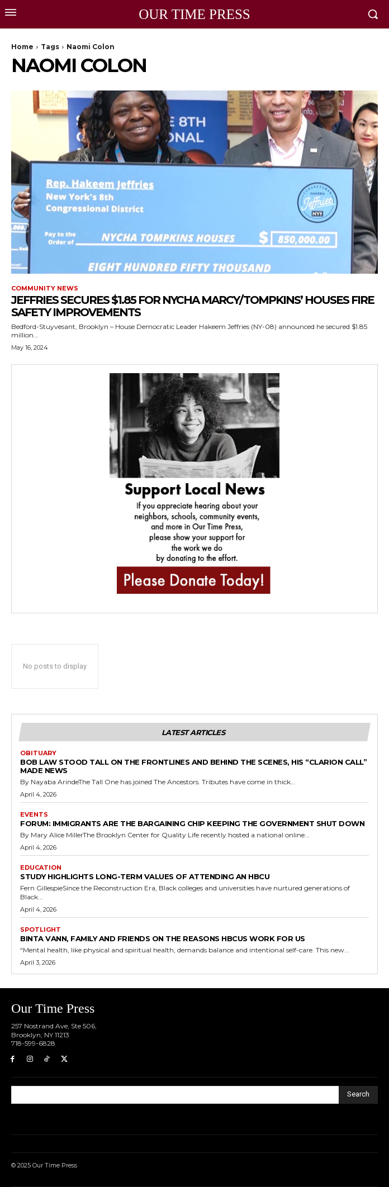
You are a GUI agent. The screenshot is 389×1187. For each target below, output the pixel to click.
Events (34, 814)
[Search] (358, 1095)
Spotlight (40, 929)
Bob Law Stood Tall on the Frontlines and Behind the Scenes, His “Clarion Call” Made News (193, 766)
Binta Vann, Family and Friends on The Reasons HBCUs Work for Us (162, 938)
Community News (44, 288)
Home (22, 46)
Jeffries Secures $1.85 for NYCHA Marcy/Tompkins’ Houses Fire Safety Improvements (192, 306)
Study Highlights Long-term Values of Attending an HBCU (144, 876)
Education (40, 867)
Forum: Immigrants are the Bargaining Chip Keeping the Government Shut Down (192, 823)
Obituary (38, 753)
